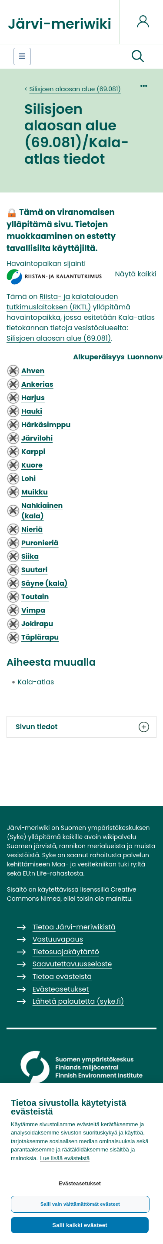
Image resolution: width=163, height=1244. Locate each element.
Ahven (32, 371)
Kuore (32, 465)
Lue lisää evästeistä (65, 1158)
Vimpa (33, 610)
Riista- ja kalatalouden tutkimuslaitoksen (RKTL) (62, 302)
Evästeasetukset (80, 1184)
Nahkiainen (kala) (42, 511)
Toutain (35, 597)
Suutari (34, 570)
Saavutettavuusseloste (72, 964)
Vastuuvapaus (58, 939)
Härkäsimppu (45, 425)
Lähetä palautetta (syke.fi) (78, 1001)
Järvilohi (37, 438)
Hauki (31, 411)
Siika (30, 556)
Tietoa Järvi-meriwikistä (74, 927)
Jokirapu (37, 624)
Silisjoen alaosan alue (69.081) (75, 89)
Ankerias (37, 384)
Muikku (34, 492)
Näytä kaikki (135, 274)
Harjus (33, 398)
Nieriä (32, 529)
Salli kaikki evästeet (79, 1225)
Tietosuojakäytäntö (66, 952)
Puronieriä (40, 543)
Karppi (33, 452)
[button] (138, 56)
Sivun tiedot (81, 727)
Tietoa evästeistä (62, 977)
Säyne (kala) (44, 583)
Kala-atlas (36, 682)
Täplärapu (40, 637)
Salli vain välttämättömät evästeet (80, 1204)
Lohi (28, 479)
